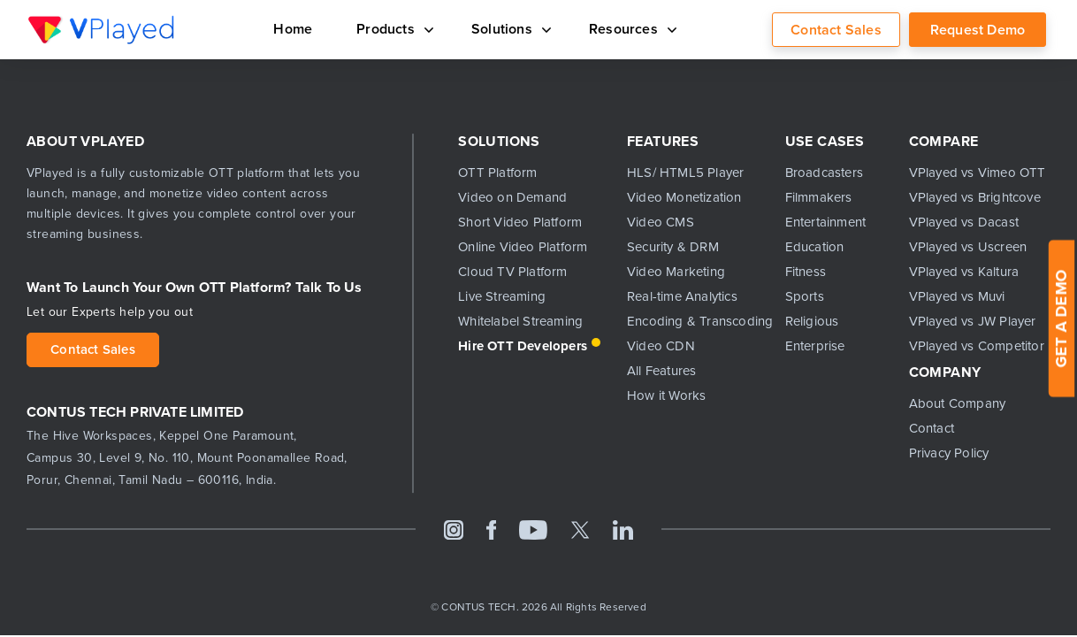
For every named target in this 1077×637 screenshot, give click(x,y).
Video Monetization (684, 197)
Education (814, 247)
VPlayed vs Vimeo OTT (977, 172)
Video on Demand (512, 197)
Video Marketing (676, 271)
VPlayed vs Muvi (957, 296)
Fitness (805, 271)
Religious (812, 321)
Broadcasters (824, 172)
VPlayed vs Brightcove (975, 197)
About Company (957, 403)
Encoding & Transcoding (693, 321)
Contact (931, 428)
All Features (661, 370)
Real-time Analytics (682, 296)
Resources (629, 29)
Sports (804, 296)
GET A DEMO (1061, 319)
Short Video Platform (520, 222)
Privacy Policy (949, 453)
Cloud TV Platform (512, 271)
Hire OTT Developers (522, 346)
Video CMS (660, 222)
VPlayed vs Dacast (964, 222)
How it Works (666, 395)
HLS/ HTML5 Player (685, 172)
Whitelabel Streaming (520, 321)
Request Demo (977, 29)
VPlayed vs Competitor (976, 346)
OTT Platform (497, 172)
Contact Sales (836, 29)
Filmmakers (818, 197)
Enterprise (815, 346)
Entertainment (826, 222)
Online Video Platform (522, 247)
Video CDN (661, 346)
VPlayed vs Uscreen (968, 247)
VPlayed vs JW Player (972, 321)
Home (292, 29)
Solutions (508, 29)
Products (391, 29)
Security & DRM (673, 247)
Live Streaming (502, 296)
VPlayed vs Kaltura (964, 271)
